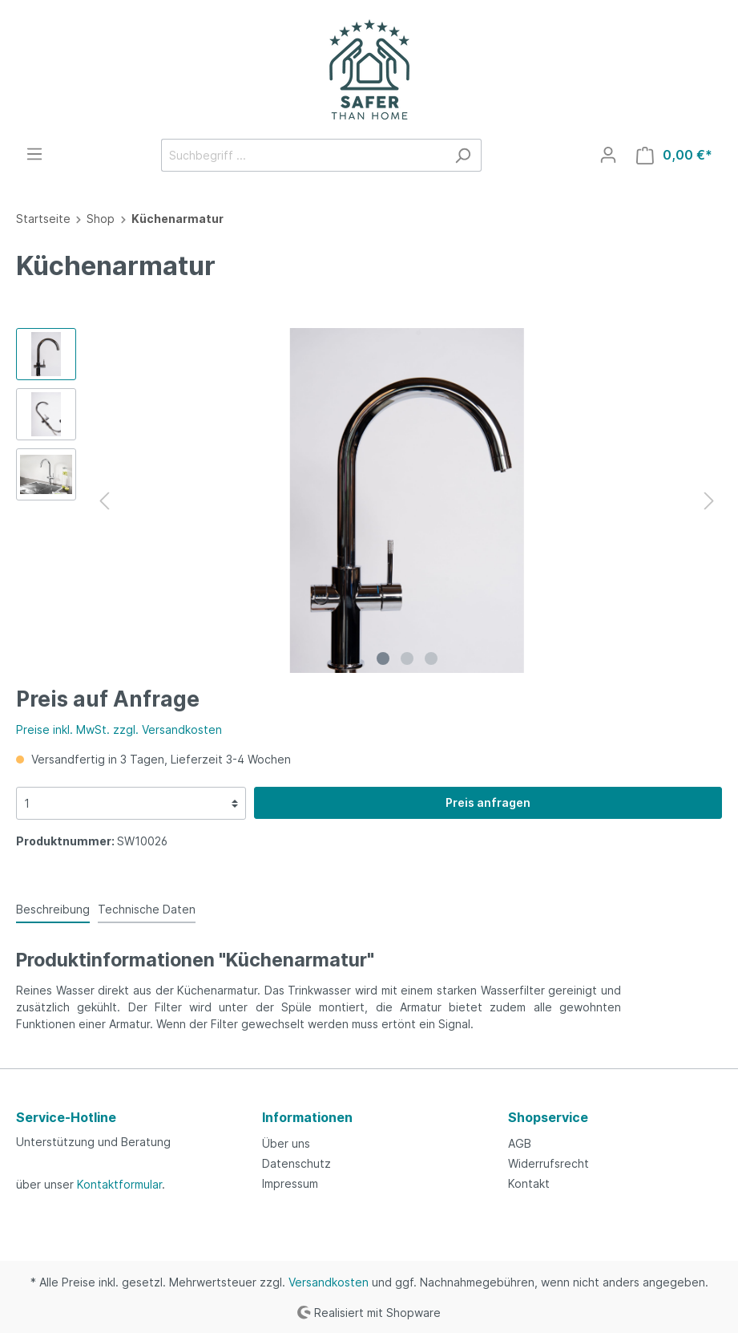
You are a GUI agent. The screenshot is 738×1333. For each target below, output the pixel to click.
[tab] (53, 908)
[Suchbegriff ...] (303, 155)
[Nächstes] (709, 501)
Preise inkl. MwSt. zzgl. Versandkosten (119, 729)
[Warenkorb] (674, 155)
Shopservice (548, 1117)
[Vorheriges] (104, 501)
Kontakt (529, 1183)
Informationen (307, 1117)
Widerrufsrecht (548, 1163)
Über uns (286, 1143)
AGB (519, 1143)
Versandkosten (328, 1282)
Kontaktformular (119, 1184)
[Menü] (34, 154)
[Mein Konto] (608, 155)
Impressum (290, 1183)
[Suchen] (463, 155)
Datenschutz (296, 1163)
